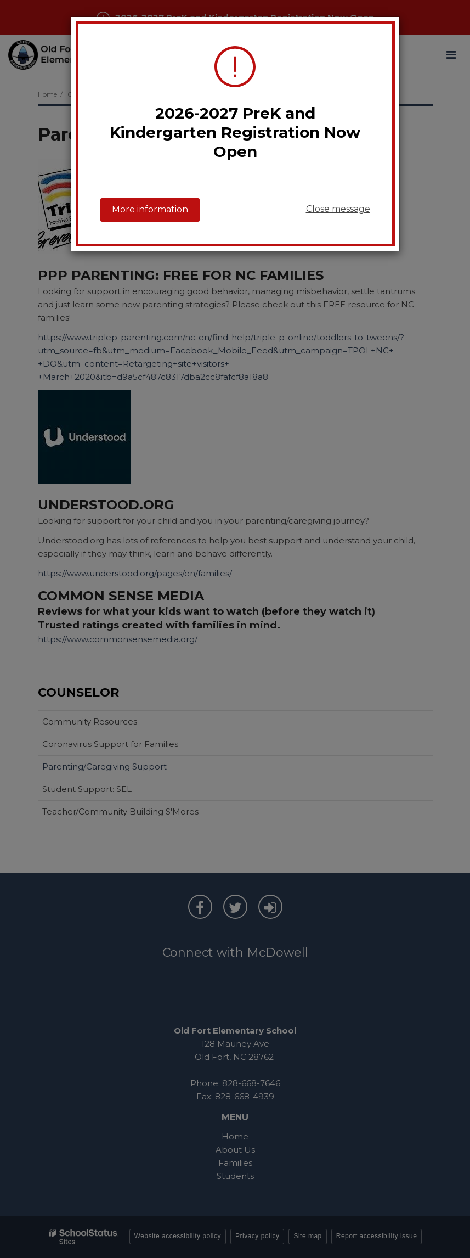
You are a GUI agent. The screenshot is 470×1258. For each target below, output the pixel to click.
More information (150, 209)
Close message (338, 209)
